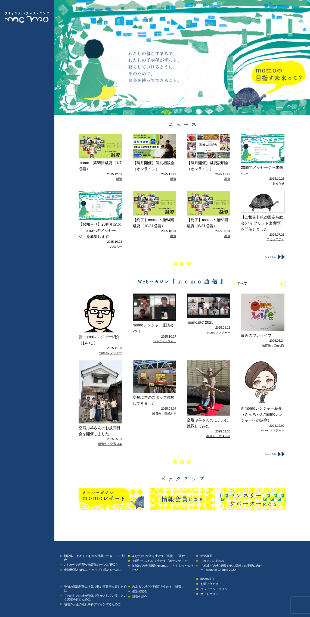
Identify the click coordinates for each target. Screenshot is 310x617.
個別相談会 (139, 591)
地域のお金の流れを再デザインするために (92, 604)
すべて (242, 283)
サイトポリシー (210, 594)
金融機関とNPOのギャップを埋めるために (92, 569)
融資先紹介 (139, 596)
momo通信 (207, 579)
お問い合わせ (209, 583)
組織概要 (206, 555)
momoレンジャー (110, 352)
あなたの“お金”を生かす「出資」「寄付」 (160, 555)
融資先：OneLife (273, 345)
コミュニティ (275, 239)
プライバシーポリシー (215, 589)
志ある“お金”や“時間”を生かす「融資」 (158, 586)
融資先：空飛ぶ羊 (110, 443)
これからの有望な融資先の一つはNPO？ (91, 564)
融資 (119, 178)
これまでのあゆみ (212, 560)
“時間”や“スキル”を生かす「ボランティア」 (161, 560)
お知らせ (278, 183)
